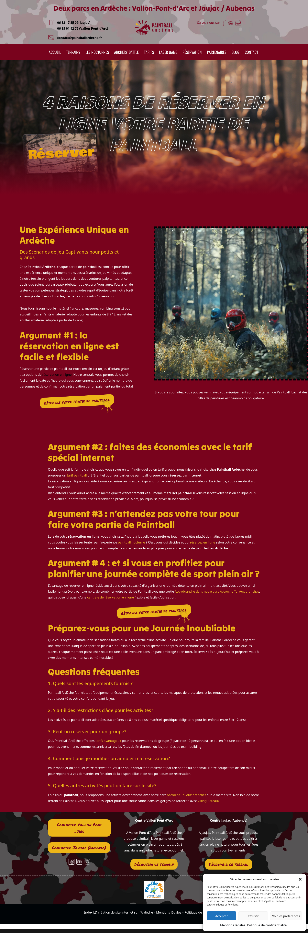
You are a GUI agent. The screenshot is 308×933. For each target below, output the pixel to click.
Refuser (253, 916)
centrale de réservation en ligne (110, 597)
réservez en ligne (202, 542)
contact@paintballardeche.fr (79, 38)
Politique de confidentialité (267, 925)
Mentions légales (232, 925)
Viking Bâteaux (209, 801)
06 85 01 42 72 (67, 28)
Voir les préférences (286, 916)
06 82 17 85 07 (67, 22)
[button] (300, 879)
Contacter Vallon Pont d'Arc (79, 828)
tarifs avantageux (107, 741)
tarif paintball (77, 475)
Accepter (221, 916)
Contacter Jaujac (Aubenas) (79, 847)
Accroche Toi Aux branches (186, 795)
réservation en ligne (57, 374)
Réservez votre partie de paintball (77, 401)
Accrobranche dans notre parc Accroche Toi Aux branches (217, 591)
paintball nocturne (132, 542)
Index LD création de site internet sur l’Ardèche (118, 912)
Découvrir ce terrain (154, 864)
